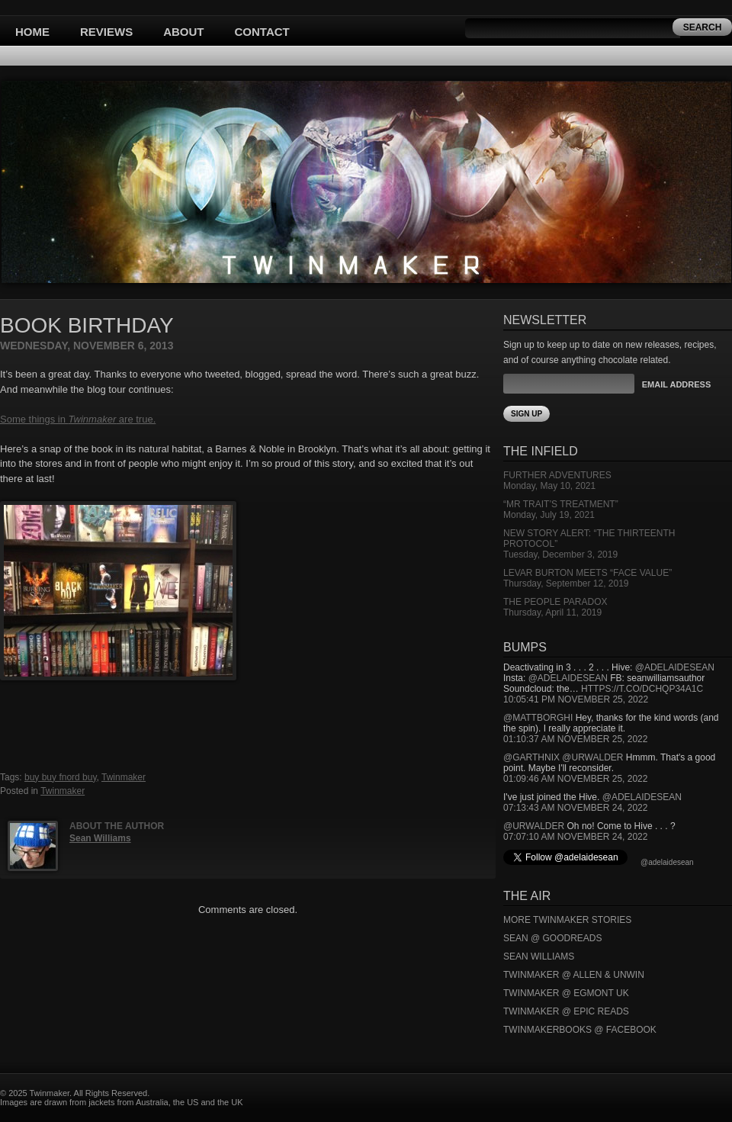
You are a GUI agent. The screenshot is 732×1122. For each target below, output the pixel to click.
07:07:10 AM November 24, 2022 (575, 836)
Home (32, 31)
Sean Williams (100, 838)
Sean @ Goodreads (552, 938)
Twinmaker (123, 777)
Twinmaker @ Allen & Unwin (573, 974)
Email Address (676, 384)
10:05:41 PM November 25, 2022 (575, 699)
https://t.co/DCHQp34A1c (642, 688)
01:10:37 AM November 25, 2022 (575, 739)
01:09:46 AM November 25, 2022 (575, 778)
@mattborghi (538, 717)
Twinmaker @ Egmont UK (566, 993)
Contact (262, 31)
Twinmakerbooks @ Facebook (580, 1029)
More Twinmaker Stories (567, 920)
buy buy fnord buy (60, 777)
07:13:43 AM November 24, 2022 (575, 807)
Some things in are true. (78, 419)
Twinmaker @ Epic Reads (566, 1011)
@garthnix (531, 757)
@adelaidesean (674, 667)
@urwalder (592, 757)
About (183, 31)
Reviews (106, 31)
